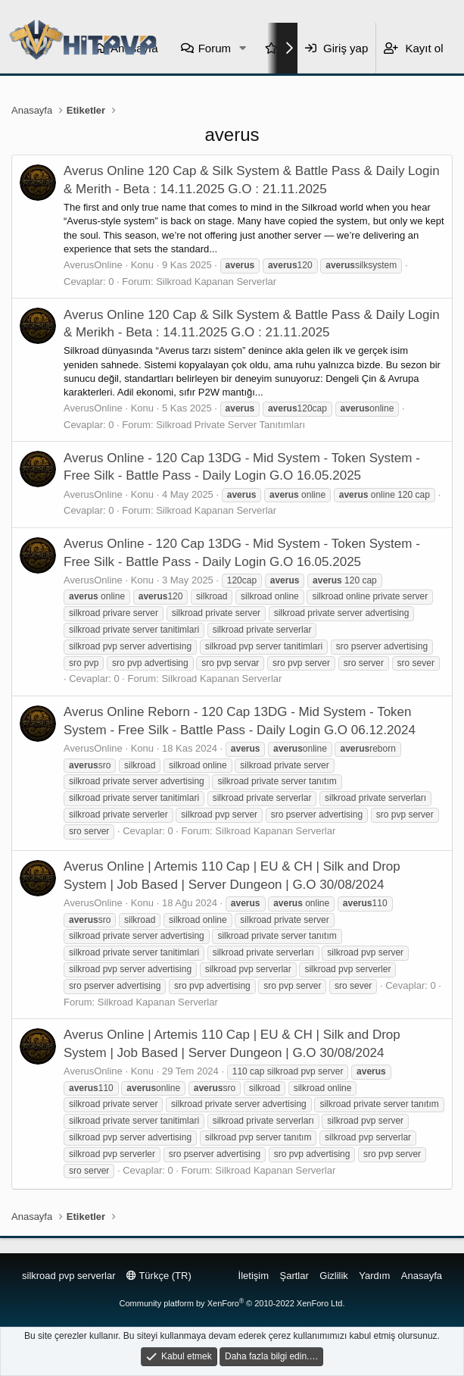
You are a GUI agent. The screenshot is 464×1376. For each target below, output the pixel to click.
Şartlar (294, 1275)
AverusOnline (93, 265)
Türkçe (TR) (159, 1275)
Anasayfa (421, 1275)
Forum (214, 48)
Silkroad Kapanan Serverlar (216, 281)
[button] (243, 48)
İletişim (253, 1275)
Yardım (374, 1275)
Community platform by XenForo (232, 1303)
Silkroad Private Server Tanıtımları (230, 424)
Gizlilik (333, 1275)
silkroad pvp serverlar (69, 1275)
